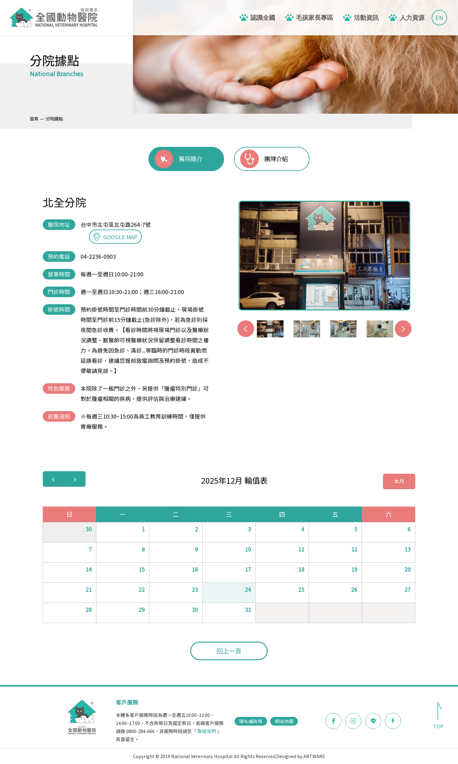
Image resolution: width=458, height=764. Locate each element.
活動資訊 (366, 17)
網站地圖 (284, 721)
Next (403, 328)
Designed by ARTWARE (300, 756)
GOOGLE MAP (115, 237)
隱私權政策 (250, 721)
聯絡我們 (206, 731)
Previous (245, 328)
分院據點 (54, 118)
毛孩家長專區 (314, 17)
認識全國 (262, 17)
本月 (399, 481)
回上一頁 (229, 650)
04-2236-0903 (98, 256)
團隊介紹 (276, 158)
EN (439, 17)
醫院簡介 (190, 158)
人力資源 (412, 17)
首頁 (34, 118)
